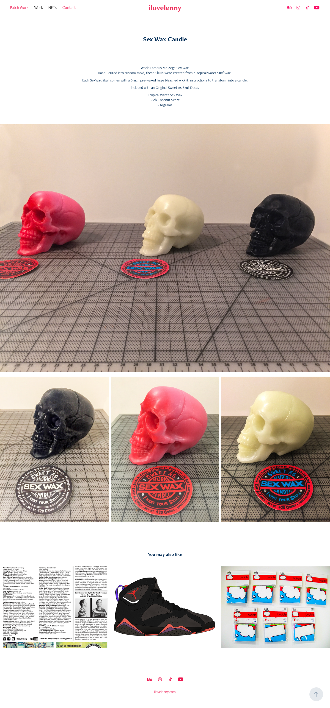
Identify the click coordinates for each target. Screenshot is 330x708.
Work (38, 7)
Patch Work (19, 7)
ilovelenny (165, 7)
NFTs (52, 7)
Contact (69, 7)
